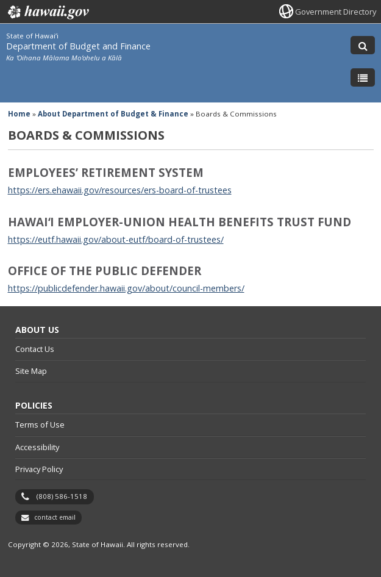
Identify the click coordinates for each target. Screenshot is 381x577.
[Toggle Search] (363, 45)
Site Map (31, 370)
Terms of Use (40, 424)
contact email (55, 517)
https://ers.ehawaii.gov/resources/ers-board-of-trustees (120, 190)
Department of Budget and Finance (78, 46)
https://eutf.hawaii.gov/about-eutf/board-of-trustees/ (116, 239)
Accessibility (37, 447)
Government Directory (335, 11)
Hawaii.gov (47, 12)
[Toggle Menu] (363, 77)
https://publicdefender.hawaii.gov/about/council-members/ (126, 288)
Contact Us (34, 348)
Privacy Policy (39, 469)
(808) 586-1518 (62, 496)
